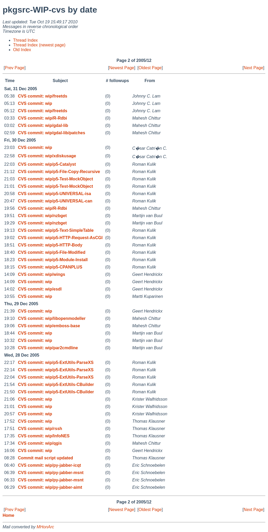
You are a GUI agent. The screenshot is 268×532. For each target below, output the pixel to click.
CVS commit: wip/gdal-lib (43, 125)
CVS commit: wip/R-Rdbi (42, 118)
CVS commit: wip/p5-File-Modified (51, 252)
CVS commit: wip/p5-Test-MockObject (55, 179)
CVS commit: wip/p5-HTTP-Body (50, 245)
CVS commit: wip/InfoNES (43, 436)
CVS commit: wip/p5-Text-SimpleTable (55, 230)
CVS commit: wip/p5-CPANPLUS (50, 267)
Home (8, 515)
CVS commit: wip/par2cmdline (48, 348)
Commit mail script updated (45, 458)
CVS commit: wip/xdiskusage (47, 156)
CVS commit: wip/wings (41, 274)
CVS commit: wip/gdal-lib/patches (51, 133)
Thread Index (25, 40)
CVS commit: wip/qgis (40, 443)
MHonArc (45, 527)
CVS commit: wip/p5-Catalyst (47, 164)
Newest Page (121, 68)
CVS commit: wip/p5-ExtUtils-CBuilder (56, 384)
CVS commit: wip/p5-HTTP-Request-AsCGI (60, 237)
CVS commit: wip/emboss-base (49, 326)
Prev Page (14, 68)
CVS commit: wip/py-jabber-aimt (50, 487)
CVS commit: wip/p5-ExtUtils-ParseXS (55, 362)
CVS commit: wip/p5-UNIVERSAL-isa (54, 193)
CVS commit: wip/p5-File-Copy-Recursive (59, 171)
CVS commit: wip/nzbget (42, 215)
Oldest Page (149, 68)
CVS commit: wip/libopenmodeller (52, 318)
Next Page (253, 68)
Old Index (22, 49)
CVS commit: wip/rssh (40, 428)
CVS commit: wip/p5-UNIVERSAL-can (55, 201)
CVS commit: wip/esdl (40, 289)
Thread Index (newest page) (39, 45)
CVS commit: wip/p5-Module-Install (53, 259)
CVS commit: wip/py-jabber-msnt (50, 472)
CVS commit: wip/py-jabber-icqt (49, 465)
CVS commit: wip (35, 103)
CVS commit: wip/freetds (42, 96)
